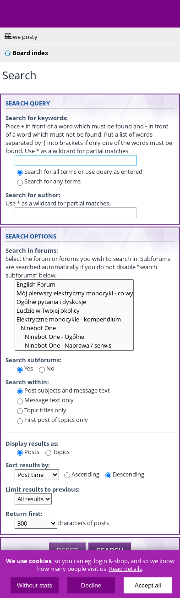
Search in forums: (31, 250)
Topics (57, 452)
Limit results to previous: (42, 489)
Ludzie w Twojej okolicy (74, 310)
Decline (91, 585)
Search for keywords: (36, 118)
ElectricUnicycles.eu (66, 14)
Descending (124, 474)
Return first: (24, 513)
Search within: (27, 382)
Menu (13, 14)
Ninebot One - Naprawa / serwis (74, 345)
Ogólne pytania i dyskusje (74, 302)
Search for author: (32, 195)
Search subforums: (33, 360)
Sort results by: (27, 465)
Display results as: (32, 443)
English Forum (74, 284)
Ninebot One (74, 328)
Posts (28, 452)
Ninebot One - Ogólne (74, 336)
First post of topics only (52, 419)
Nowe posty (21, 37)
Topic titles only (41, 410)
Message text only (45, 400)
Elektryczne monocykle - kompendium (74, 319)
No (47, 368)
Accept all (148, 585)
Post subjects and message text (63, 390)
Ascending (81, 474)
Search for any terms (49, 181)
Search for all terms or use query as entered (79, 171)
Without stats (34, 585)
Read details (125, 569)
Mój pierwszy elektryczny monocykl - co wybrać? (74, 293)
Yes (25, 368)
